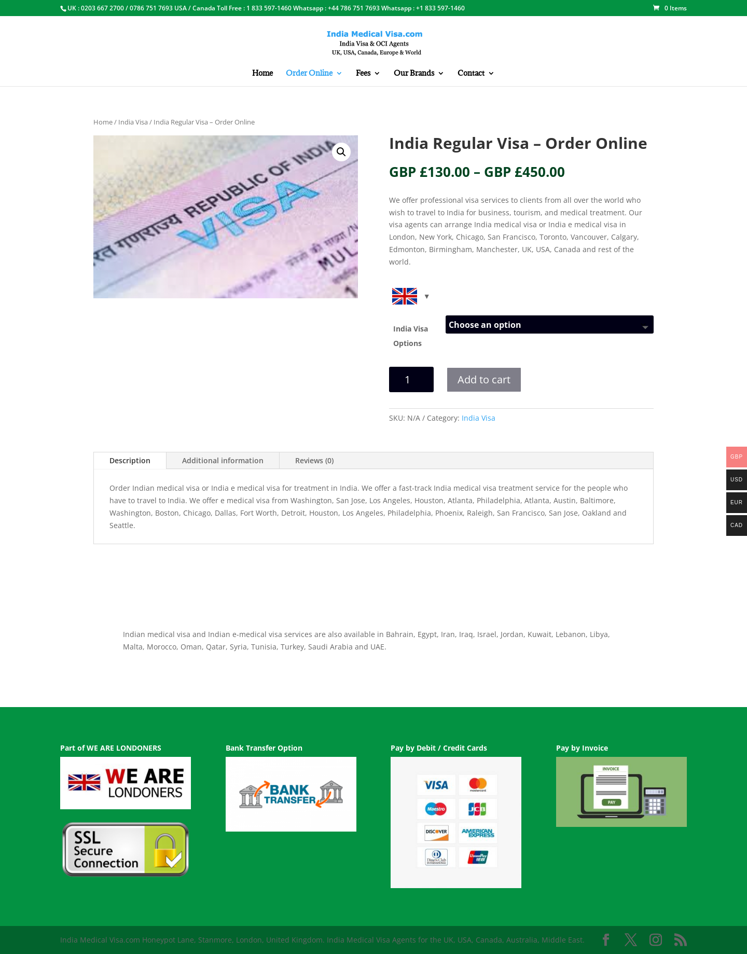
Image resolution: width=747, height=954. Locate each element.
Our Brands (414, 74)
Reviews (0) (314, 460)
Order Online (309, 74)
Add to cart (484, 379)
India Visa (133, 122)
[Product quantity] (411, 379)
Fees (363, 74)
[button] (341, 152)
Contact (471, 74)
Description (129, 460)
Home (262, 74)
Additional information (223, 460)
